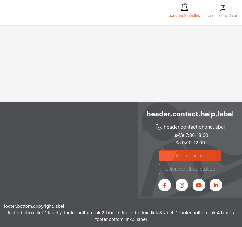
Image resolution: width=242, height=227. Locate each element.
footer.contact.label (190, 156)
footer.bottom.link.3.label (147, 212)
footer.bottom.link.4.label (205, 212)
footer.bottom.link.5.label (121, 219)
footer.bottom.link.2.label (90, 212)
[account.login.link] (184, 10)
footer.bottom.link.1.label (33, 212)
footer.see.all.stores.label (190, 169)
